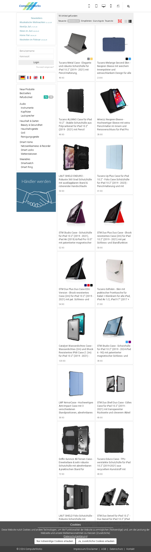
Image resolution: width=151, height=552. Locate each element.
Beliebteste (74, 21)
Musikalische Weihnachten (36, 22)
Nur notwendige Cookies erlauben (55, 541)
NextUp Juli (28, 26)
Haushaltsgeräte (29, 129)
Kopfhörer (25, 111)
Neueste (62, 21)
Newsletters (36, 18)
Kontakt (130, 549)
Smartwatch (26, 163)
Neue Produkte (27, 89)
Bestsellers (25, 93)
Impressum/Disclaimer (86, 549)
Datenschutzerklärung (75, 536)
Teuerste (109, 21)
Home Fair (28, 35)
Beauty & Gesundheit (31, 125)
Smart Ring (26, 167)
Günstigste (98, 21)
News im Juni (29, 31)
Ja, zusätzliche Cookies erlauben (96, 541)
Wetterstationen (28, 154)
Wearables (25, 159)
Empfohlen (86, 21)
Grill (22, 133)
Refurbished (36, 97)
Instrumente (26, 108)
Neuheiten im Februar (33, 39)
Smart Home (26, 142)
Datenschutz (116, 549)
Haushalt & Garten (29, 121)
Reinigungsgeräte (29, 136)
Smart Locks (27, 150)
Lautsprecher (27, 115)
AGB (103, 549)
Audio (23, 104)
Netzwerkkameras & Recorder (35, 146)
